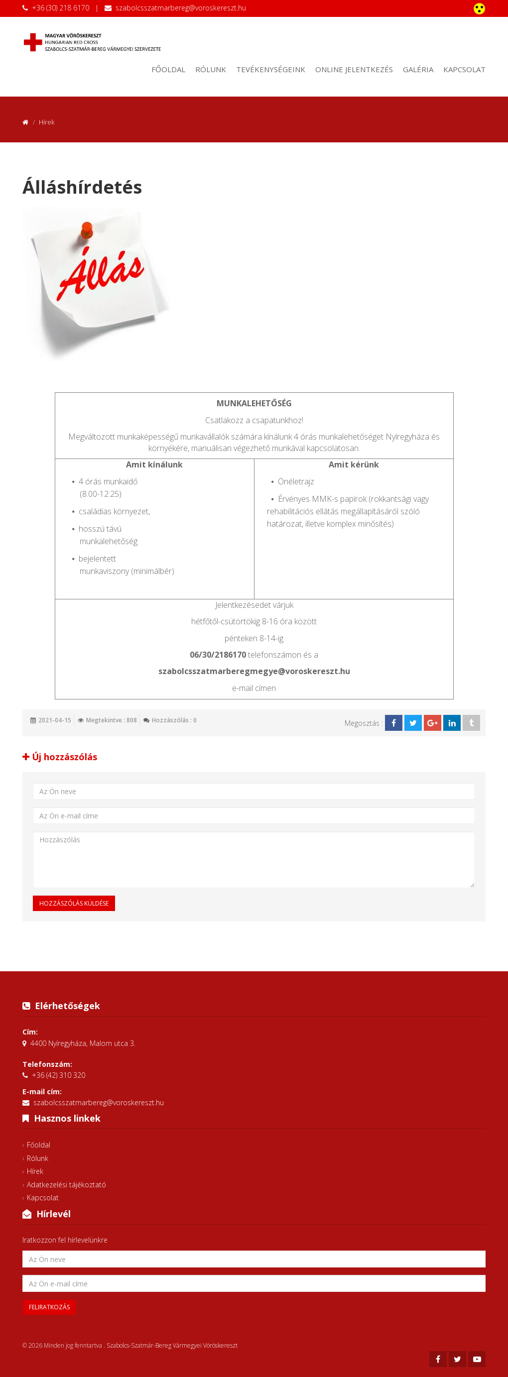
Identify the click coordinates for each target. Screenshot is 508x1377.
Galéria (418, 69)
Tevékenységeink (270, 69)
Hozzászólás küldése (74, 903)
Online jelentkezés (354, 69)
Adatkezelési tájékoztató (66, 1184)
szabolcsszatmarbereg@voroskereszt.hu (181, 7)
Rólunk (210, 69)
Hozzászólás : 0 (174, 720)
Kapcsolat (464, 69)
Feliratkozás (49, 1307)
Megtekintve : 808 (111, 720)
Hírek (35, 1171)
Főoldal (168, 69)
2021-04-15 (54, 720)
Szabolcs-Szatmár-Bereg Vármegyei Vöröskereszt (172, 1345)
